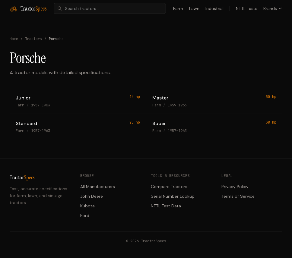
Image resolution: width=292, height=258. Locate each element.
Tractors (33, 38)
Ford (84, 215)
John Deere (91, 196)
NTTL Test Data (166, 206)
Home (14, 38)
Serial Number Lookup (173, 196)
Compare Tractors (169, 186)
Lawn (194, 8)
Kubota (87, 206)
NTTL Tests (246, 8)
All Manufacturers (97, 186)
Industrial (214, 8)
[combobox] (110, 8)
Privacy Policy (235, 186)
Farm (178, 8)
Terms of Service (238, 196)
